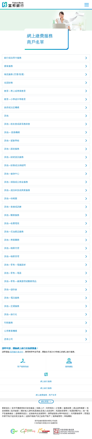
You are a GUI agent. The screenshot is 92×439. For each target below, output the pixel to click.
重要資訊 (6, 408)
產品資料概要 (79, 408)
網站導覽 (45, 401)
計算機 (58, 408)
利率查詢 (50, 408)
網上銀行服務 (46, 381)
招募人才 (40, 408)
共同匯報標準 (76, 413)
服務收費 (67, 408)
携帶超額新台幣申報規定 (58, 413)
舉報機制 (68, 416)
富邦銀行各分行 (16, 351)
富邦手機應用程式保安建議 (23, 408)
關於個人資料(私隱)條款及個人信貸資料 (37, 410)
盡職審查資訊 (21, 413)
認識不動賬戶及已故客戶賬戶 (38, 416)
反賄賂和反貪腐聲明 (37, 413)
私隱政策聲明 (61, 410)
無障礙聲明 (57, 416)
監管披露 (15, 410)
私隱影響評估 (75, 410)
